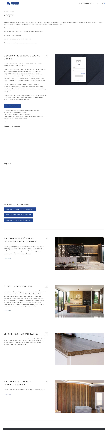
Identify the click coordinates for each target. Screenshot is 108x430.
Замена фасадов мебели (18, 286)
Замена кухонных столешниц (21, 333)
